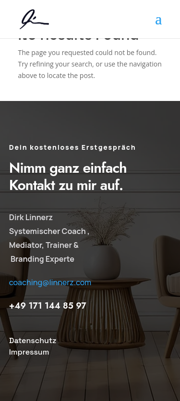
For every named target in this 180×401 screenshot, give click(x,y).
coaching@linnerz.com (50, 282)
